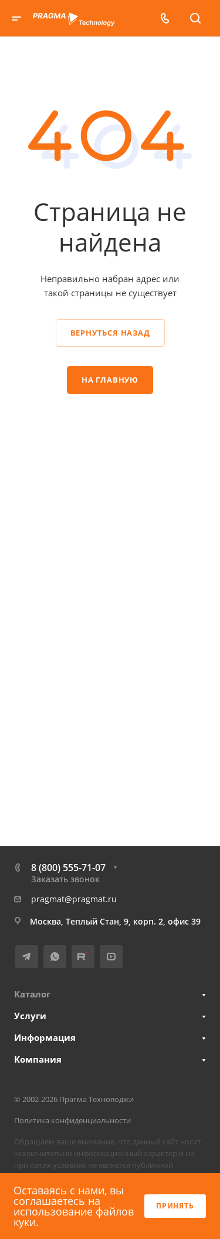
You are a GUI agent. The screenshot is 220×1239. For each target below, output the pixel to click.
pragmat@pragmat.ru (74, 899)
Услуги (30, 1016)
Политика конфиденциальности (72, 1120)
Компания (38, 1059)
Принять (175, 1206)
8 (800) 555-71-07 (68, 867)
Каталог (32, 994)
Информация (45, 1037)
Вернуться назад (110, 332)
